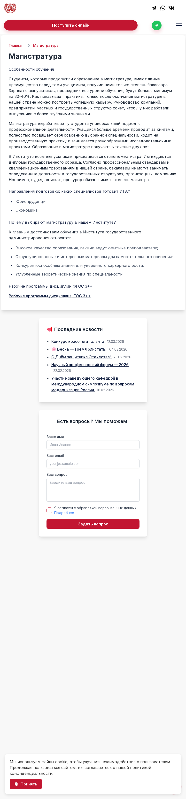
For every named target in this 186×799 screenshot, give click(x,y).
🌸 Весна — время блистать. (79, 349)
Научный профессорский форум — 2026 (90, 364)
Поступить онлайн (71, 25)
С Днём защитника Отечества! (81, 356)
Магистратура (46, 45)
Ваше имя (55, 437)
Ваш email (55, 455)
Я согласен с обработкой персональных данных (95, 510)
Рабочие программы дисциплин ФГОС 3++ (50, 295)
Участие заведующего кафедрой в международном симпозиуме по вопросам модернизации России (92, 384)
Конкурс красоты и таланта (78, 341)
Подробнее (64, 513)
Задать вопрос (93, 524)
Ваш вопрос (56, 474)
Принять (26, 784)
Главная (16, 45)
